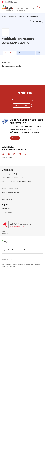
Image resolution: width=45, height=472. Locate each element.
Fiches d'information (7, 199)
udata (3, 231)
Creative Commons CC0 (8, 266)
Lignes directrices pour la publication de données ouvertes (17, 181)
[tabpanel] (22, 68)
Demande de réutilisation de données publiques (14, 185)
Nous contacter (6, 215)
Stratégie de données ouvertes (10, 188)
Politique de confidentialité (29, 256)
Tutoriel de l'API (6, 208)
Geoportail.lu (6, 250)
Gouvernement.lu (30, 250)
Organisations (13, 16)
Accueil (4, 16)
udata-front (5, 233)
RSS (26, 154)
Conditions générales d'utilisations (11, 256)
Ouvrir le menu (43, 7)
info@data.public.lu (7, 157)
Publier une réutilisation (20, 105)
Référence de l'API (7, 212)
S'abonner (15, 138)
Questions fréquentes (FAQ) (9, 174)
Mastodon (14, 154)
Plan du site (13, 259)
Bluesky (3, 154)
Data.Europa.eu (17, 250)
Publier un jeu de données (20, 100)
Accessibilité (5, 259)
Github (20, 154)
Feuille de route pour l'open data (10, 192)
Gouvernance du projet (8, 196)
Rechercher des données (38, 7)
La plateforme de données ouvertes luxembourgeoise (25, 9)
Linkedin (9, 154)
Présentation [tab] (10, 53)
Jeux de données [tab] (26, 53)
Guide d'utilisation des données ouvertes (13, 177)
